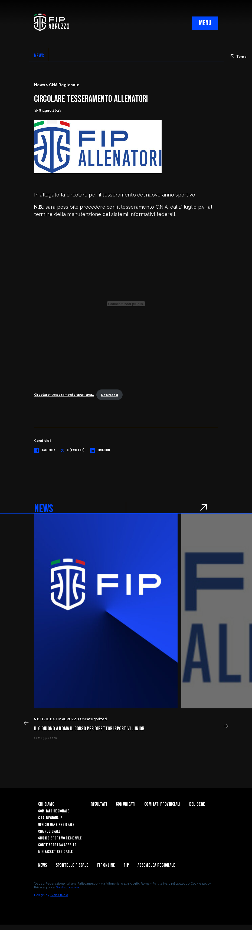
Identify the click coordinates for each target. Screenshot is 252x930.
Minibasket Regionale (55, 851)
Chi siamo (46, 804)
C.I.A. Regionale (50, 818)
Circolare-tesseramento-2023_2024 (64, 395)
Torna (239, 56)
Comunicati (126, 804)
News (42, 865)
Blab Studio (59, 895)
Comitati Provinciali (162, 804)
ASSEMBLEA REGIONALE (156, 865)
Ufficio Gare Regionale (56, 824)
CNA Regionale (49, 831)
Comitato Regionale (54, 811)
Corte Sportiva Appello (57, 845)
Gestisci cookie (67, 887)
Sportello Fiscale (72, 865)
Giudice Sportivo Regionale (60, 838)
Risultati (99, 804)
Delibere (197, 804)
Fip (126, 865)
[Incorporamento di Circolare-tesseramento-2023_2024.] (126, 304)
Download (109, 395)
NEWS (39, 55)
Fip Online (106, 865)
